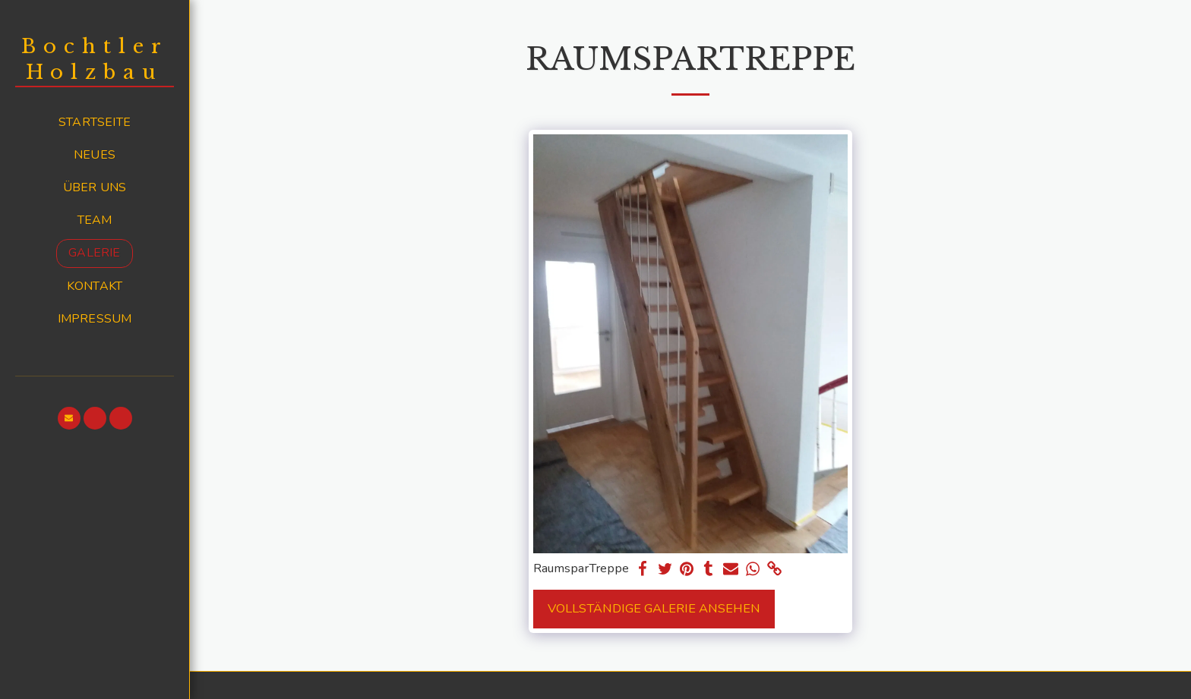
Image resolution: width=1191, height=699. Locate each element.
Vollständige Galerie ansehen (654, 608)
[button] (69, 418)
